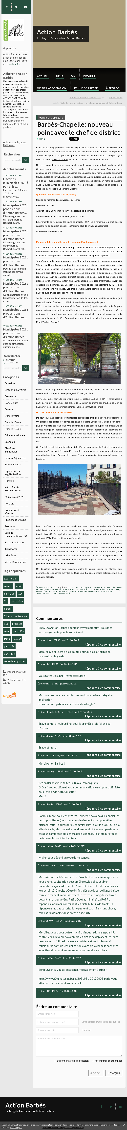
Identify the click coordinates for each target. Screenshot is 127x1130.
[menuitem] (42, 74)
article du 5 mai (59, 159)
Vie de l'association (51, 88)
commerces (63, 591)
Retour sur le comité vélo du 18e (85, 97)
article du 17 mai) (50, 302)
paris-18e (9, 653)
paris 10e (9, 593)
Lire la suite (13, 64)
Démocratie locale (15, 435)
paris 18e (9, 646)
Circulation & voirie (15, 389)
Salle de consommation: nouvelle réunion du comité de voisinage (91, 103)
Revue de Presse (86, 88)
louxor (17, 638)
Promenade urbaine (15, 519)
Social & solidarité (14, 542)
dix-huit (89, 76)
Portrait (9, 503)
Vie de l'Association (15, 561)
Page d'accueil (115, 97)
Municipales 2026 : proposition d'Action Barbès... (15, 287)
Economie (10, 441)
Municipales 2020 (14, 496)
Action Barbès (57, 31)
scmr (6, 631)
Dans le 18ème (13, 428)
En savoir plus (16, 1127)
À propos (112, 88)
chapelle (74, 591)
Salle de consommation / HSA (16, 534)
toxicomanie (42, 593)
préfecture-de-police (46, 591)
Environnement (13, 464)
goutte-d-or (11, 578)
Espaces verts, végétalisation (13, 473)
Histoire (9, 480)
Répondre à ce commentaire (103, 644)
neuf (59, 76)
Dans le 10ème (13, 422)
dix (73, 76)
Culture (9, 409)
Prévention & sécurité (12, 511)
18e (6, 623)
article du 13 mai (94, 437)
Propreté (10, 526)
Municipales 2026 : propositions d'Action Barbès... (15, 208)
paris (98, 589)
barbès (8, 608)
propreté (17, 623)
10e (20, 593)
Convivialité (11, 402)
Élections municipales (11, 450)
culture (8, 585)
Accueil (42, 76)
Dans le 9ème (12, 415)
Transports (11, 548)
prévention (17, 601)
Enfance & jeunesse (15, 457)
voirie (19, 585)
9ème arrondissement (16, 616)
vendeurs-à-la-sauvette (99, 591)
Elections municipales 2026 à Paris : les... (15, 182)
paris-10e (18, 631)
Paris (7, 638)
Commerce (10, 396)
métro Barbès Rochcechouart (13, 489)
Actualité (10, 383)
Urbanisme (10, 555)
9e (5, 601)
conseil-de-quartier (14, 661)
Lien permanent (45, 587)
